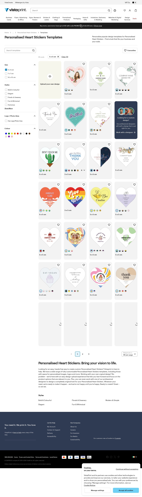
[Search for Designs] (33, 53)
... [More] (13, 32)
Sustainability (75, 442)
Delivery (50, 435)
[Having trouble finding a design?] (126, 122)
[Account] (130, 10)
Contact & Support (53, 432)
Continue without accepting (127, 469)
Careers (73, 432)
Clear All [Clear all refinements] (64, 59)
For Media (73, 439)
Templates (44, 32)
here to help (17, 435)
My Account (51, 429)
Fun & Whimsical (78, 407)
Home (7, 32)
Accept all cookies (126, 490)
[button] (71, 356)
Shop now (98, 26)
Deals (135, 18)
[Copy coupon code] (81, 26)
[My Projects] (120, 10)
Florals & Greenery (79, 403)
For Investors (74, 435)
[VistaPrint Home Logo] (16, 10)
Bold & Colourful (44, 403)
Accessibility (51, 439)
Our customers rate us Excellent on (107, 440)
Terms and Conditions (41, 459)
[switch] (132, 2)
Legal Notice (53, 459)
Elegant (41, 407)
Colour (7, 131)
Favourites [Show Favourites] (130, 53)
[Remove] (54, 59)
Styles (7, 87)
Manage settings (97, 490)
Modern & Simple (112, 403)
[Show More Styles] (9, 111)
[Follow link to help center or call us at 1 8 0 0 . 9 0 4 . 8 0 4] (115, 10)
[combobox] (69, 10)
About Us (73, 429)
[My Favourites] (125, 10)
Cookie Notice (89, 485)
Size (6, 67)
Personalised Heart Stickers (27, 32)
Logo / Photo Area (12, 118)
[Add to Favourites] (84, 66)
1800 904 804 (9, 459)
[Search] (109, 10)
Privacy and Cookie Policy (26, 459)
